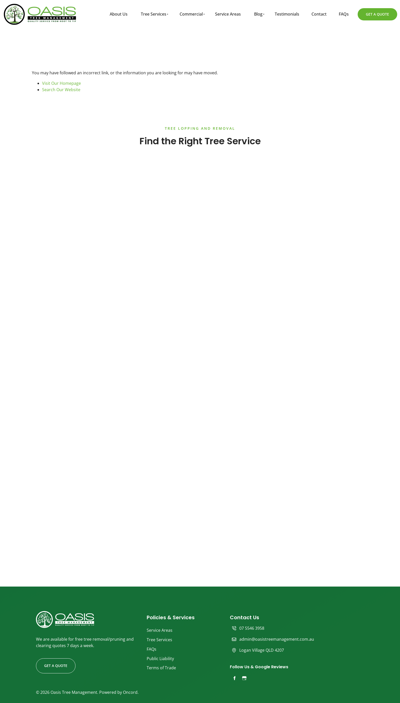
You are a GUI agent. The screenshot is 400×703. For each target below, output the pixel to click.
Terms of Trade (161, 668)
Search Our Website (61, 89)
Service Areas (228, 14)
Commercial (191, 14)
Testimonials (287, 14)
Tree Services (153, 14)
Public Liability (160, 658)
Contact (319, 14)
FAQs (344, 14)
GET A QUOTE (371, 11)
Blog (258, 14)
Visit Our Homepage (61, 83)
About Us (119, 14)
